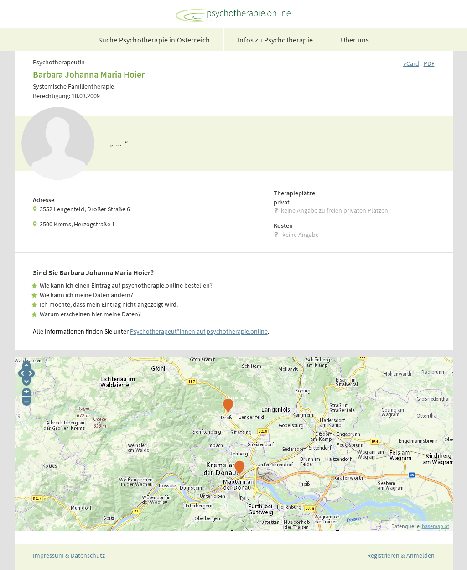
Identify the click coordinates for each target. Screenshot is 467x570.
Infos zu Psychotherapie (275, 39)
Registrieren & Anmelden (401, 555)
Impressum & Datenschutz (69, 555)
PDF (429, 63)
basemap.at (435, 526)
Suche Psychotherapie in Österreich (154, 39)
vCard (411, 63)
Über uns (355, 39)
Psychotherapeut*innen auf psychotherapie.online (199, 331)
